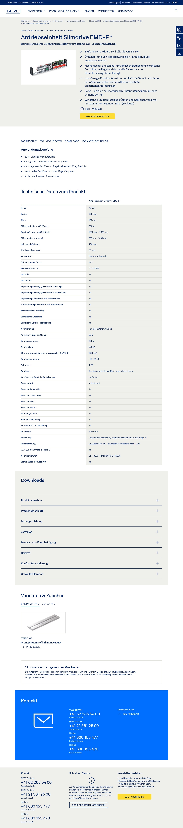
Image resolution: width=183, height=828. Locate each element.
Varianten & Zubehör (95, 141)
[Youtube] (176, 2)
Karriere (147, 3)
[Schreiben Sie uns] (179, 45)
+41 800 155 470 (83, 749)
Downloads (72, 141)
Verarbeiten (106, 11)
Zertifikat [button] (90, 531)
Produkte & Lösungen (63, 11)
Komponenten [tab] (30, 604)
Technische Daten (51, 141)
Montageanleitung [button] (90, 521)
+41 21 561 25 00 (84, 725)
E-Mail (42, 677)
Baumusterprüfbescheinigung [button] (90, 542)
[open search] (176, 10)
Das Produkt (29, 141)
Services (124, 11)
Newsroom (126, 3)
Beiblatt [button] (90, 552)
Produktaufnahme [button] (90, 500)
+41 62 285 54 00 (84, 714)
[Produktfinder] (179, 30)
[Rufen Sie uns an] (179, 38)
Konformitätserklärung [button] (90, 563)
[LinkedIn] (173, 2)
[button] (158, 3)
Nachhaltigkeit (114, 3)
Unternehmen (137, 3)
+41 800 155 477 (83, 737)
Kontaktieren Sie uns (97, 116)
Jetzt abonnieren (134, 797)
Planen (89, 11)
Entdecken (35, 11)
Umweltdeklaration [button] (90, 573)
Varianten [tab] (48, 604)
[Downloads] (179, 53)
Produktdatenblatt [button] (90, 510)
